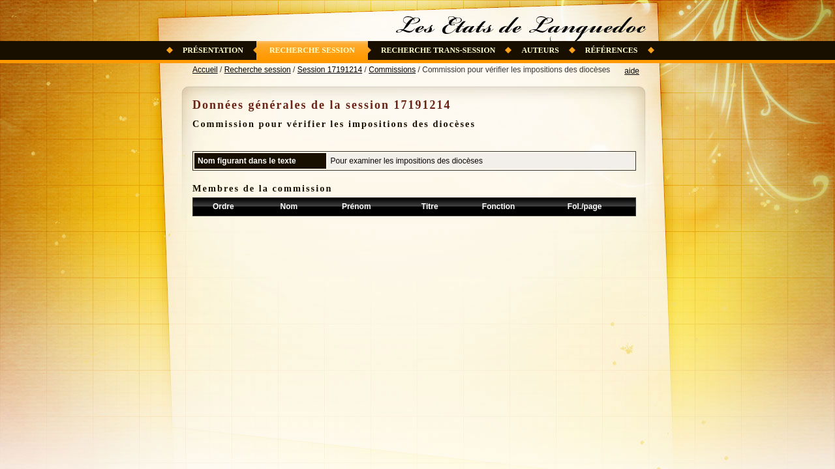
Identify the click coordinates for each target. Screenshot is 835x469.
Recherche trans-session (438, 50)
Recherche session (312, 50)
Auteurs (539, 50)
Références (611, 50)
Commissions (392, 69)
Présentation (213, 50)
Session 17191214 (329, 69)
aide (631, 71)
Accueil (205, 69)
